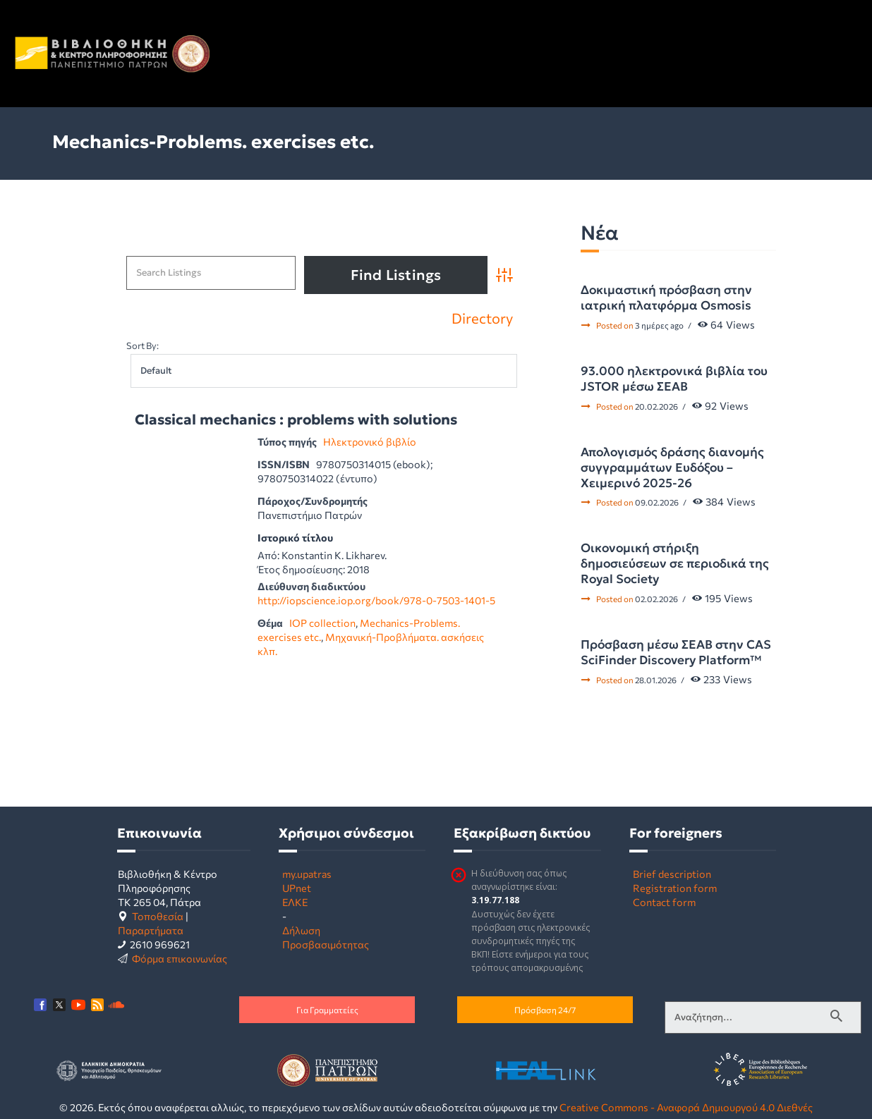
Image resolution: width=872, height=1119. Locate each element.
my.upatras (307, 873)
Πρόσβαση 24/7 (545, 1010)
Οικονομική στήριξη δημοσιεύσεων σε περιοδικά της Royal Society (675, 563)
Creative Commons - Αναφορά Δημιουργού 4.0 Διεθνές (686, 1107)
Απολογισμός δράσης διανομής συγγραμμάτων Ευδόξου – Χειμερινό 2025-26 (672, 467)
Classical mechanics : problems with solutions (296, 420)
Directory (482, 318)
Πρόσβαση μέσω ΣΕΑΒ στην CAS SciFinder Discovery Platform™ (676, 652)
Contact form (664, 901)
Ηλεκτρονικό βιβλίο (369, 441)
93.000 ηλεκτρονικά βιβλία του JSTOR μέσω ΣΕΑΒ (674, 378)
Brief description (672, 873)
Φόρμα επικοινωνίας (179, 958)
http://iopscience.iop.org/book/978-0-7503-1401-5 (376, 600)
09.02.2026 (657, 502)
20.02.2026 (656, 406)
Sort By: (142, 345)
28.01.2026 (656, 680)
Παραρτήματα (150, 930)
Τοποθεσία (157, 916)
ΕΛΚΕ (295, 901)
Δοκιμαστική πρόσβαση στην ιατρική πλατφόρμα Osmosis (666, 297)
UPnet (296, 887)
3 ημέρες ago (659, 325)
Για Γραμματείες (327, 1010)
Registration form (675, 887)
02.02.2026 (656, 599)
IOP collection (322, 622)
